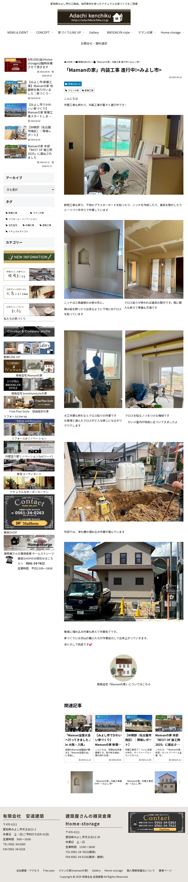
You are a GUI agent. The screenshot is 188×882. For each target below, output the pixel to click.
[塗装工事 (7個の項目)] (46, 225)
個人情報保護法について (141, 870)
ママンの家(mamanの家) (73, 870)
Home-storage (113, 870)
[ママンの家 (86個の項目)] (41, 213)
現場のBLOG (73, 83)
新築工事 (88, 90)
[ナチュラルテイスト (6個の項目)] (29, 231)
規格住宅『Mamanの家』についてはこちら (124, 684)
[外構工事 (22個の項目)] (29, 225)
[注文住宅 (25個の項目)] (12, 225)
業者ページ (165, 870)
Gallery (96, 870)
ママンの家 (72, 90)
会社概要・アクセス (27, 870)
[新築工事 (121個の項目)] (16, 213)
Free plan (49, 870)
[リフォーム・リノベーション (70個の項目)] (29, 219)
